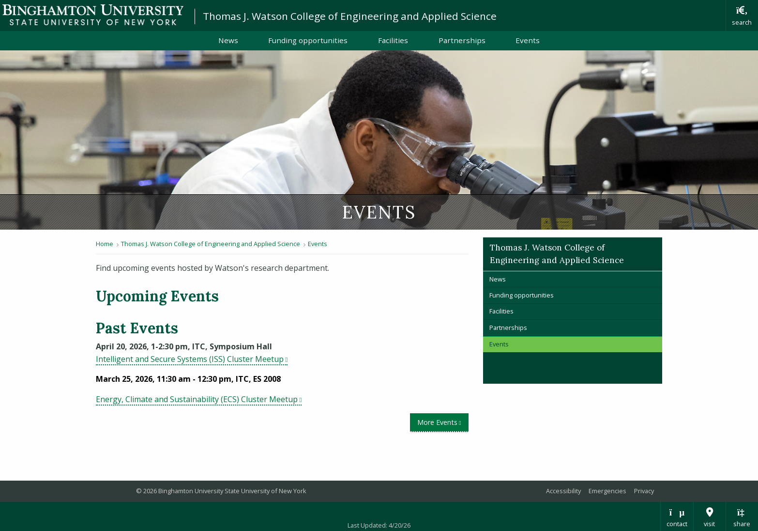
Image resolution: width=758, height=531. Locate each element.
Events (527, 40)
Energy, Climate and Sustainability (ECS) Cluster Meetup (199, 399)
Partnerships (462, 40)
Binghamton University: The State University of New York (92, 15)
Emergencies (607, 490)
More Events (443, 422)
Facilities (393, 40)
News (228, 40)
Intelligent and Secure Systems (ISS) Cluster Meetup (192, 359)
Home (104, 243)
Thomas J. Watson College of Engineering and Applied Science (350, 16)
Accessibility (563, 490)
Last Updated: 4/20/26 (379, 525)
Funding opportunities (308, 40)
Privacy (644, 490)
